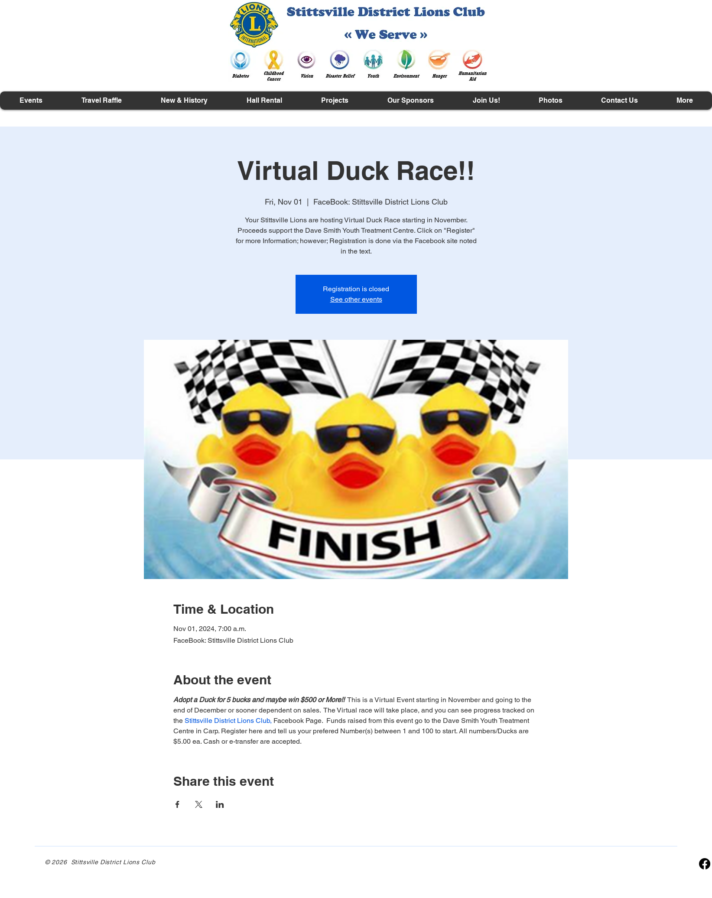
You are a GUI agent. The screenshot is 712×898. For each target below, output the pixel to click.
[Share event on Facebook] (177, 804)
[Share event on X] (199, 804)
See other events (356, 299)
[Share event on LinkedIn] (220, 804)
